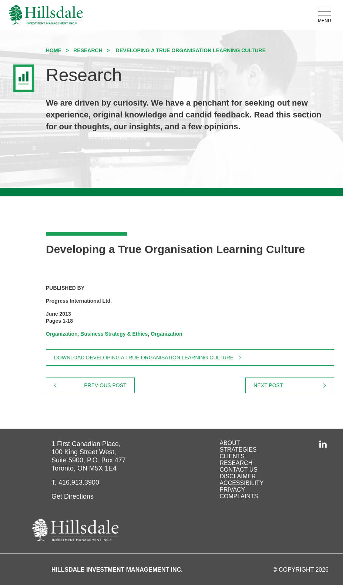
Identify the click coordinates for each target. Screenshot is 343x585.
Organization (166, 334)
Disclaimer (237, 476)
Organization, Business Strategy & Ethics (97, 334)
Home (53, 50)
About (229, 443)
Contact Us (238, 469)
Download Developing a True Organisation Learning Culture (143, 357)
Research (87, 50)
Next (293, 385)
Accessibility (241, 483)
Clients (232, 456)
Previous (109, 385)
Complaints (238, 496)
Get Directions (72, 496)
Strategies (237, 449)
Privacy (232, 489)
